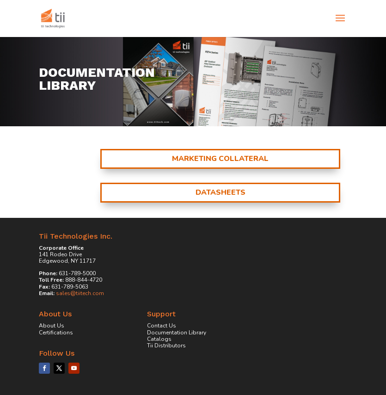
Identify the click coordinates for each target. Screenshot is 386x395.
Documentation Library (176, 332)
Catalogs (159, 339)
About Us (51, 325)
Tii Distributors (166, 345)
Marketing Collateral (220, 159)
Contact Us (161, 325)
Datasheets (220, 192)
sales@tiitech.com (80, 293)
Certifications (56, 332)
